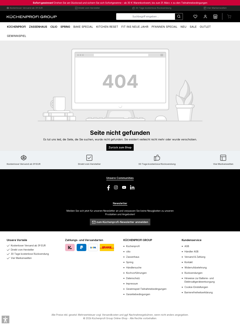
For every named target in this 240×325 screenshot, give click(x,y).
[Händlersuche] (215, 16)
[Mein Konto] (205, 16)
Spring (129, 262)
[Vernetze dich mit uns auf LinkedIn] (132, 187)
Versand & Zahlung (194, 256)
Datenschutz (133, 278)
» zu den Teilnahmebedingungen (189, 2)
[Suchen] (179, 16)
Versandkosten (110, 314)
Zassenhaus (132, 256)
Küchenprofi (133, 246)
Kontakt (188, 262)
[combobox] (145, 16)
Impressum (132, 283)
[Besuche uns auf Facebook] (108, 187)
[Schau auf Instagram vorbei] (116, 187)
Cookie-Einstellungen (196, 287)
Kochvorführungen (136, 272)
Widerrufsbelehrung (195, 267)
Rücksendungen (193, 272)
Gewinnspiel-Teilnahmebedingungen (146, 288)
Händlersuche (134, 267)
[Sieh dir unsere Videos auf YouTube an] (124, 187)
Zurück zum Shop (120, 147)
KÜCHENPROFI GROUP (137, 240)
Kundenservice (192, 240)
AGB (186, 246)
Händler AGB (191, 251)
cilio (128, 251)
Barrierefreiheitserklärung (198, 292)
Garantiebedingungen (138, 294)
